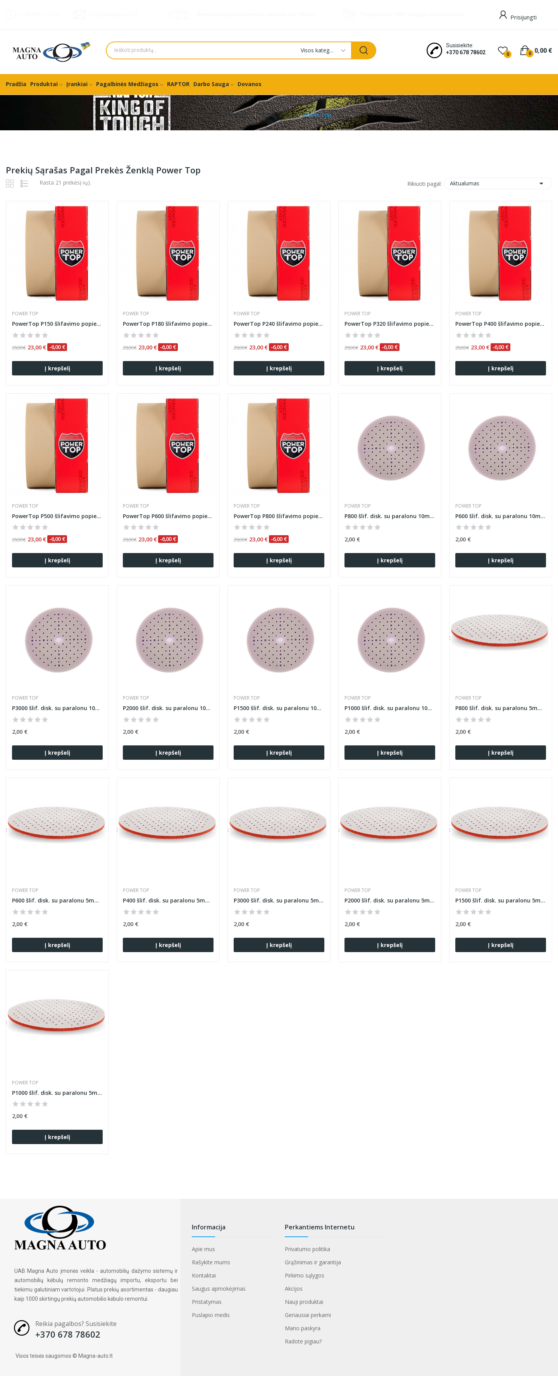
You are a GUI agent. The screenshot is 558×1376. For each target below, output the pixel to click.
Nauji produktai (304, 1301)
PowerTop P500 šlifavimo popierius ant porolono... (57, 516)
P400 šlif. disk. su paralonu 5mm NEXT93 (168, 900)
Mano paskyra (302, 1328)
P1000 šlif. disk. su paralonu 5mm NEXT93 (57, 1092)
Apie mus (203, 1249)
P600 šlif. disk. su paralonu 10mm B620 (500, 516)
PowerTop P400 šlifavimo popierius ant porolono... (500, 323)
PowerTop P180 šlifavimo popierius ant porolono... (168, 323)
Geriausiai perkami (308, 1315)
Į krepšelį (57, 368)
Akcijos (294, 1288)
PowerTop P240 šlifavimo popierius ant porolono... (279, 323)
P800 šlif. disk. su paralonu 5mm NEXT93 (500, 708)
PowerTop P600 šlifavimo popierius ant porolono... (168, 516)
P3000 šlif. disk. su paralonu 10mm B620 (57, 708)
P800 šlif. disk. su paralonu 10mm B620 (389, 516)
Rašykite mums (211, 1262)
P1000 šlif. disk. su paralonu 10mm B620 (389, 708)
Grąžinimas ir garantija (313, 1262)
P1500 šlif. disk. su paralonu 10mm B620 (279, 708)
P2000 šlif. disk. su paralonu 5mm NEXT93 (389, 900)
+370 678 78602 (466, 52)
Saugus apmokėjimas (219, 1288)
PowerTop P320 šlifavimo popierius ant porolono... (389, 323)
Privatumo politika (307, 1249)
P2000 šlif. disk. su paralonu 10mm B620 (168, 708)
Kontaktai (204, 1275)
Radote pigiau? (303, 1341)
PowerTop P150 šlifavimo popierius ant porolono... (57, 323)
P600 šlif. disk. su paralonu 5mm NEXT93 (57, 900)
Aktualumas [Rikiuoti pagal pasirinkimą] (498, 183)
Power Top (25, 313)
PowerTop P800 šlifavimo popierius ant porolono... (279, 516)
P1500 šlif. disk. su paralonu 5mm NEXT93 (500, 900)
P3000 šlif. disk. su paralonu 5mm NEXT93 (279, 900)
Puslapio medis (211, 1315)
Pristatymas (207, 1301)
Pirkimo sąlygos (304, 1275)
